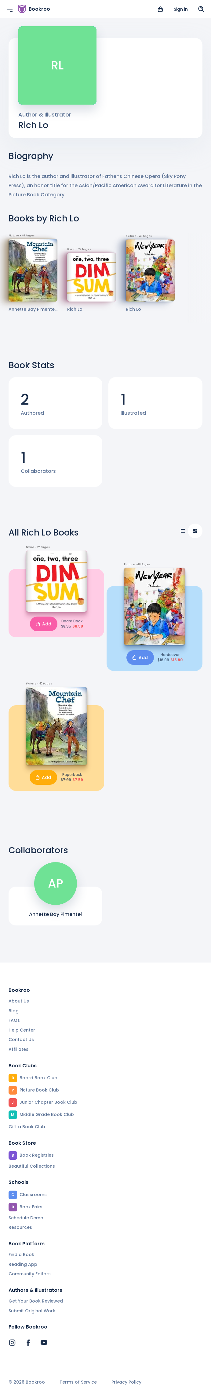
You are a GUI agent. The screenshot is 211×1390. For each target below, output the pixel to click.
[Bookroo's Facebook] (28, 1342)
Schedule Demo (26, 1218)
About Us (19, 1001)
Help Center (22, 1030)
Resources (20, 1227)
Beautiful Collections (32, 1166)
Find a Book (21, 1254)
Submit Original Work (32, 1311)
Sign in (181, 9)
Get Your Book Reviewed (36, 1301)
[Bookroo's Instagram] (12, 1342)
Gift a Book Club (27, 1127)
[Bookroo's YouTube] (44, 1342)
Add (43, 624)
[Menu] (9, 9)
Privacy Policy (126, 1382)
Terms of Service (78, 1382)
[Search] (201, 9)
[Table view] (183, 531)
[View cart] (160, 9)
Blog (14, 1011)
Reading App (23, 1264)
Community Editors (30, 1274)
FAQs (14, 1020)
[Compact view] (195, 531)
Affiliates (18, 1049)
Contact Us (21, 1039)
